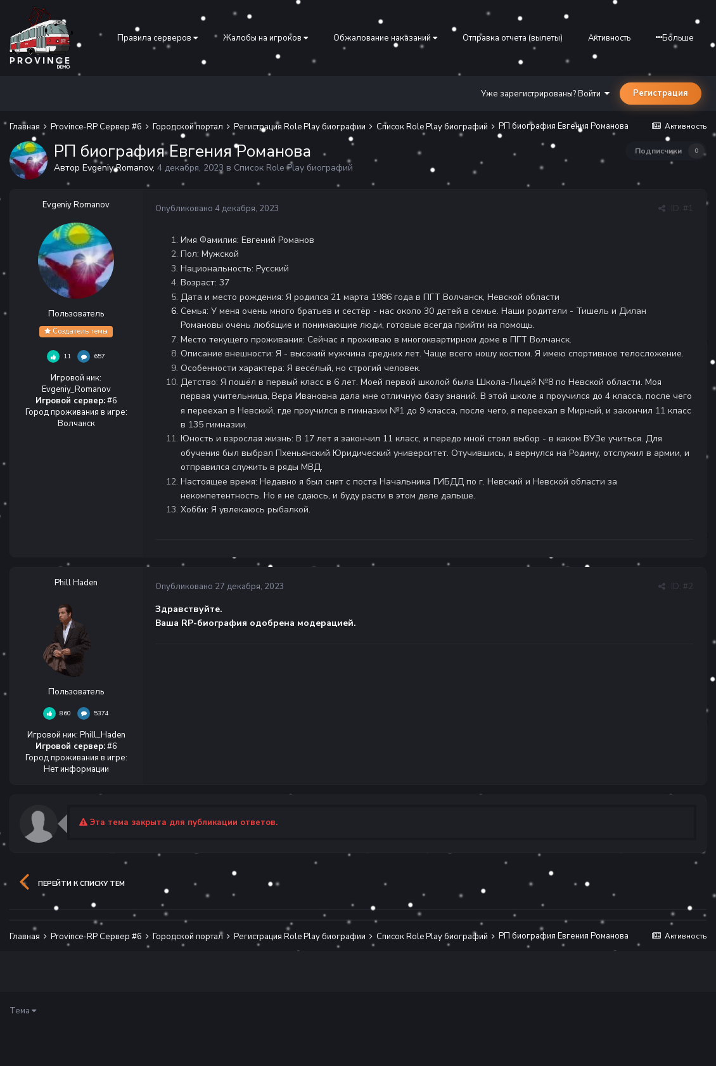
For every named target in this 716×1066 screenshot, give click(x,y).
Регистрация (660, 93)
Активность (609, 38)
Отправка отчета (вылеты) (513, 38)
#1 (688, 208)
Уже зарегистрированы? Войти (545, 94)
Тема (23, 1011)
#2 (688, 586)
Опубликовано (217, 208)
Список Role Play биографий (293, 168)
